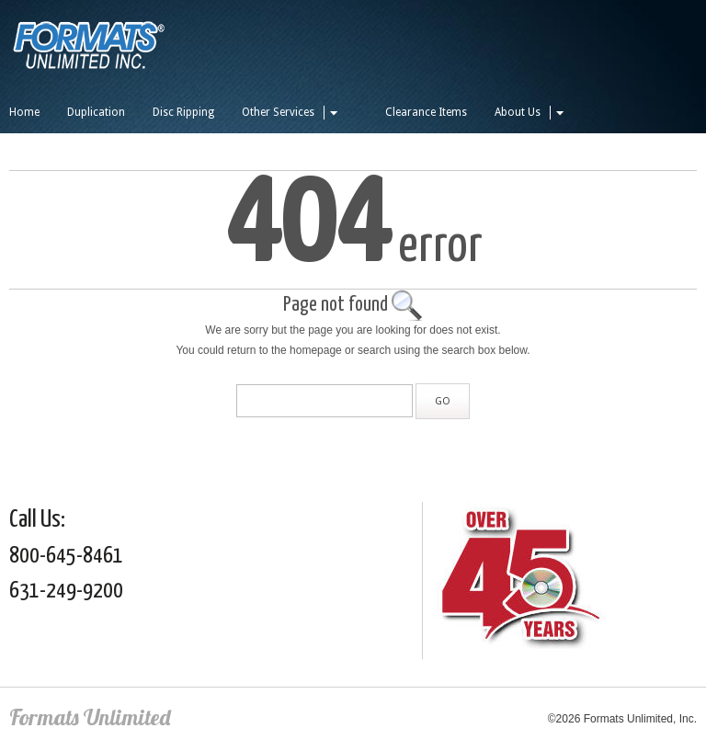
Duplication (96, 112)
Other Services (292, 112)
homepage (316, 350)
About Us (532, 112)
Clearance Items (426, 112)
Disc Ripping (183, 112)
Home (24, 112)
